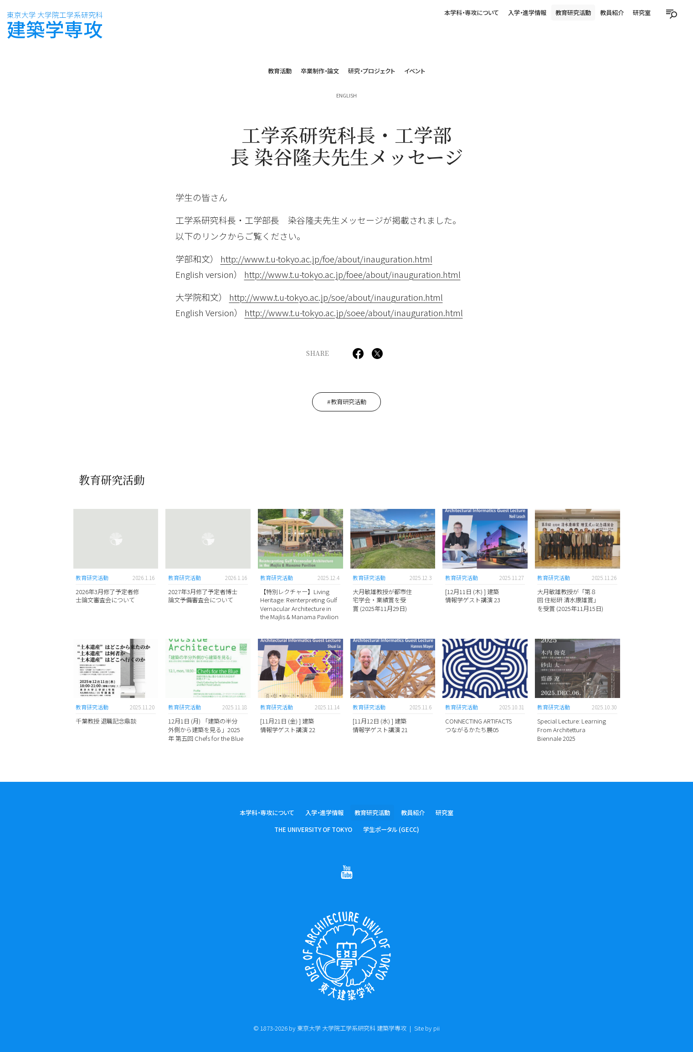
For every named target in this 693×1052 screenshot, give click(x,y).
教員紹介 (612, 12)
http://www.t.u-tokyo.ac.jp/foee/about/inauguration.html (352, 274)
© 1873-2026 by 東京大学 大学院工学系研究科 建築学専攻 (329, 1028)
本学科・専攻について (471, 12)
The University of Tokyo (313, 830)
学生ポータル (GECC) (391, 830)
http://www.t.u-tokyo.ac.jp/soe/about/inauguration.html (336, 297)
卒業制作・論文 (320, 71)
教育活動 (280, 71)
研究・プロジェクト (371, 71)
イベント (414, 71)
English (346, 95)
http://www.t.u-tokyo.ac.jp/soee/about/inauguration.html (354, 312)
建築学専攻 (55, 26)
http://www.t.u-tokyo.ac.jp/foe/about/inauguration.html (326, 258)
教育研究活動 (573, 12)
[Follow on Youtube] (346, 873)
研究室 (642, 12)
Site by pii (427, 1028)
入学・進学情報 (527, 12)
